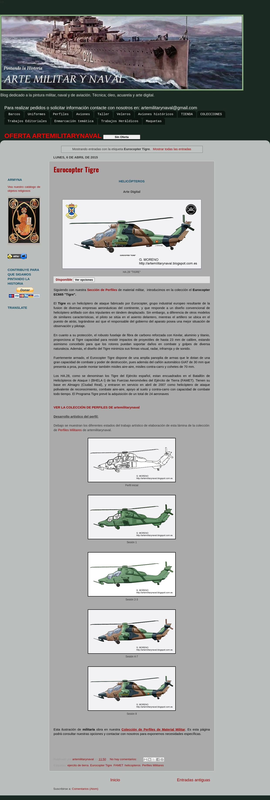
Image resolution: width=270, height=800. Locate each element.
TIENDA (187, 114)
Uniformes (37, 114)
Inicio (115, 780)
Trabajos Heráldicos (119, 121)
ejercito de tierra (78, 765)
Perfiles (61, 114)
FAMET (118, 765)
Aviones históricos (155, 114)
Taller (103, 114)
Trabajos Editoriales (27, 121)
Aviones (83, 114)
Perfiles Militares (70, 430)
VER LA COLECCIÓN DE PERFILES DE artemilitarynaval (97, 407)
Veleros (124, 114)
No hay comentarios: (124, 759)
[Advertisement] (26, 157)
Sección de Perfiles (102, 290)
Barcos (14, 114)
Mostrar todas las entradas (172, 149)
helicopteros (132, 765)
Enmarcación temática (74, 121)
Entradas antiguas (193, 780)
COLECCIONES (211, 114)
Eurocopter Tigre (76, 169)
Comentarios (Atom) (85, 788)
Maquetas (154, 121)
